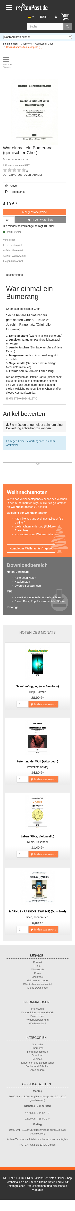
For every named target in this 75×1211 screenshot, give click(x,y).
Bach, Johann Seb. (37, 917)
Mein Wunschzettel (37, 980)
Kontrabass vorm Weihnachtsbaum (36, 534)
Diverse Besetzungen (28, 585)
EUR (44, 16)
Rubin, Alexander (37, 842)
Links (37, 965)
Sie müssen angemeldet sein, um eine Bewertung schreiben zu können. (34, 426)
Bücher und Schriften (37, 1066)
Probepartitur (15, 191)
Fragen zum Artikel (13, 261)
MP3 (10, 591)
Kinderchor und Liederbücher (37, 1062)
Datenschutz (37, 1016)
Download (37, 1055)
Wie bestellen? (37, 1023)
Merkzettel (37, 976)
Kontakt (37, 962)
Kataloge (12, 607)
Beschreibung (14, 274)
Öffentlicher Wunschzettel (37, 984)
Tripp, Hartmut (37, 692)
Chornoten (37, 1047)
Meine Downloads (37, 987)
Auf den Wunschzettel (14, 255)
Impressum (37, 1008)
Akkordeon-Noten (25, 577)
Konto (37, 973)
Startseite (37, 1044)
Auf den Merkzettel (13, 250)
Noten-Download (18, 571)
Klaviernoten (22, 581)
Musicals (37, 1058)
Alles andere (37, 1069)
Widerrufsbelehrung (37, 1019)
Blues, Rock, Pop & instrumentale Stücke (40, 601)
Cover (11, 185)
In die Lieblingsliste (13, 245)
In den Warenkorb (40, 219)
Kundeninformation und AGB (37, 1012)
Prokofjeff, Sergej (37, 767)
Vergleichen (9, 240)
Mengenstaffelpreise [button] (34, 212)
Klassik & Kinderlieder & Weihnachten (38, 597)
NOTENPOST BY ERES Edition (38, 1144)
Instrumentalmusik (37, 1051)
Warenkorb (37, 969)
